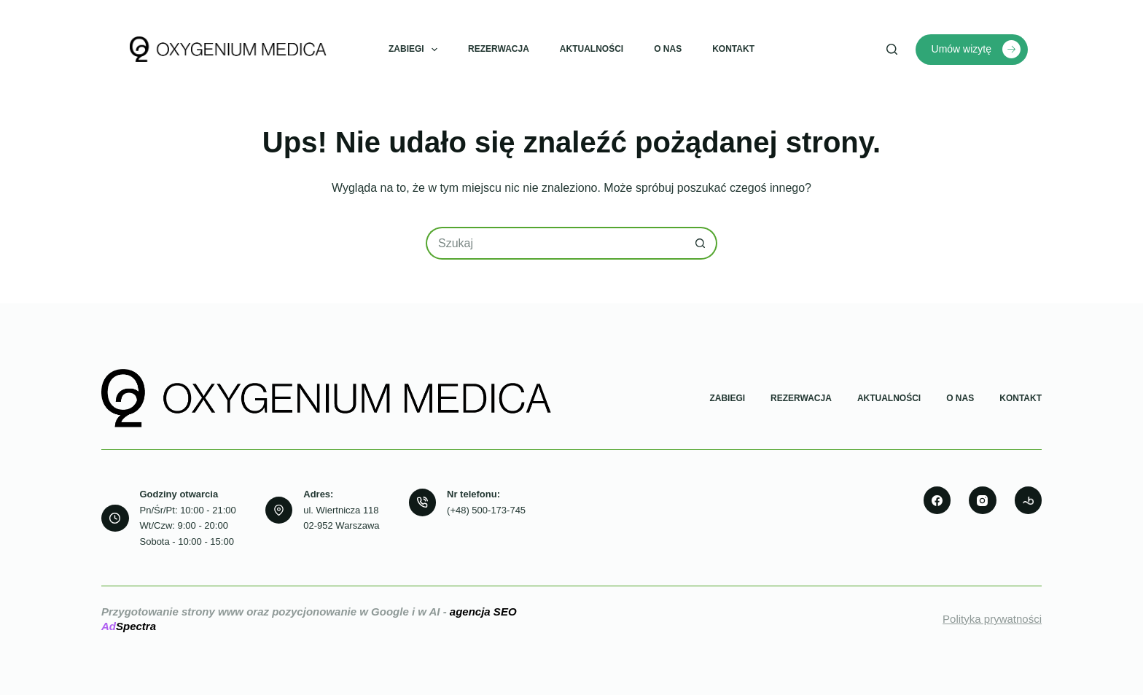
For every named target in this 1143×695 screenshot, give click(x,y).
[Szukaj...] (555, 243)
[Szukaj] (891, 49)
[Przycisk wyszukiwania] (700, 243)
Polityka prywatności (992, 619)
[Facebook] (937, 500)
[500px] (1028, 500)
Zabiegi (416, 49)
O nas (668, 49)
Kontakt (733, 49)
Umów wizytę (976, 49)
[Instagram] (982, 500)
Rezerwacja (498, 49)
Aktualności (591, 49)
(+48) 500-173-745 (486, 510)
